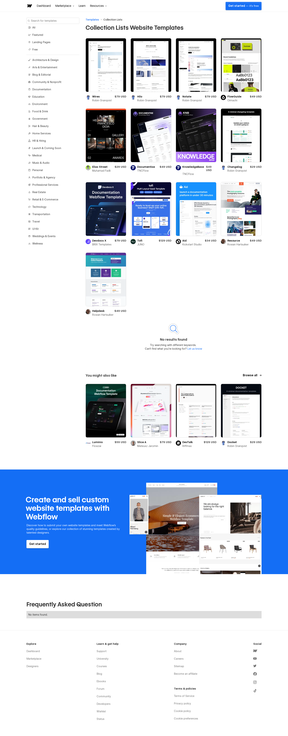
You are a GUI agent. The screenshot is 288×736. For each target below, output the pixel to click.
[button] (64, 6)
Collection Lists (112, 19)
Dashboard (44, 6)
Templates (92, 19)
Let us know (194, 348)
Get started (243, 6)
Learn (82, 6)
